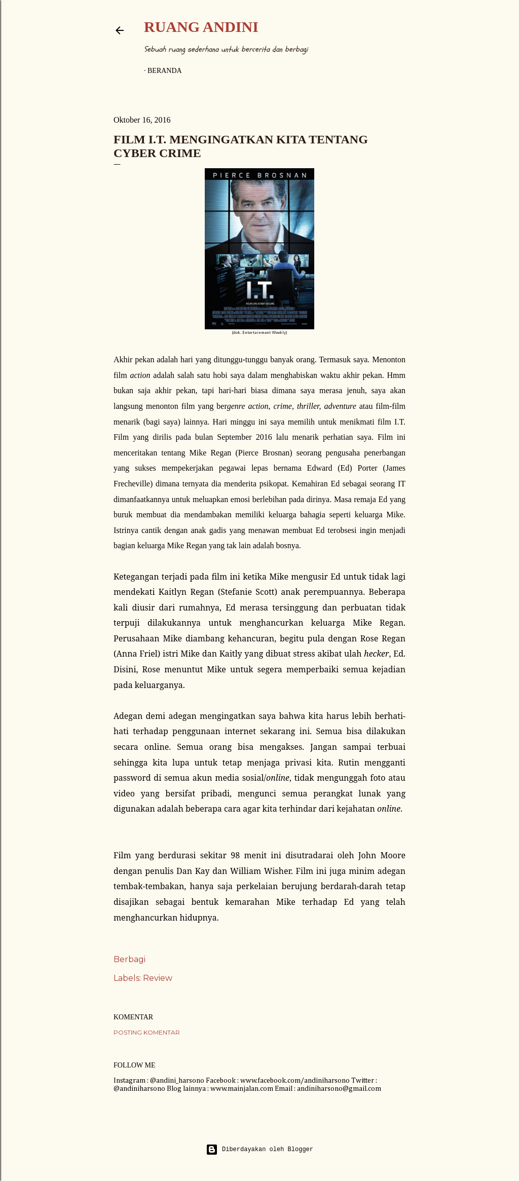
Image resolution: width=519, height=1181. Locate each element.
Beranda (164, 70)
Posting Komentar (147, 1032)
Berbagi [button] (129, 959)
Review (157, 978)
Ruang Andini (201, 26)
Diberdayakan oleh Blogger (259, 1150)
